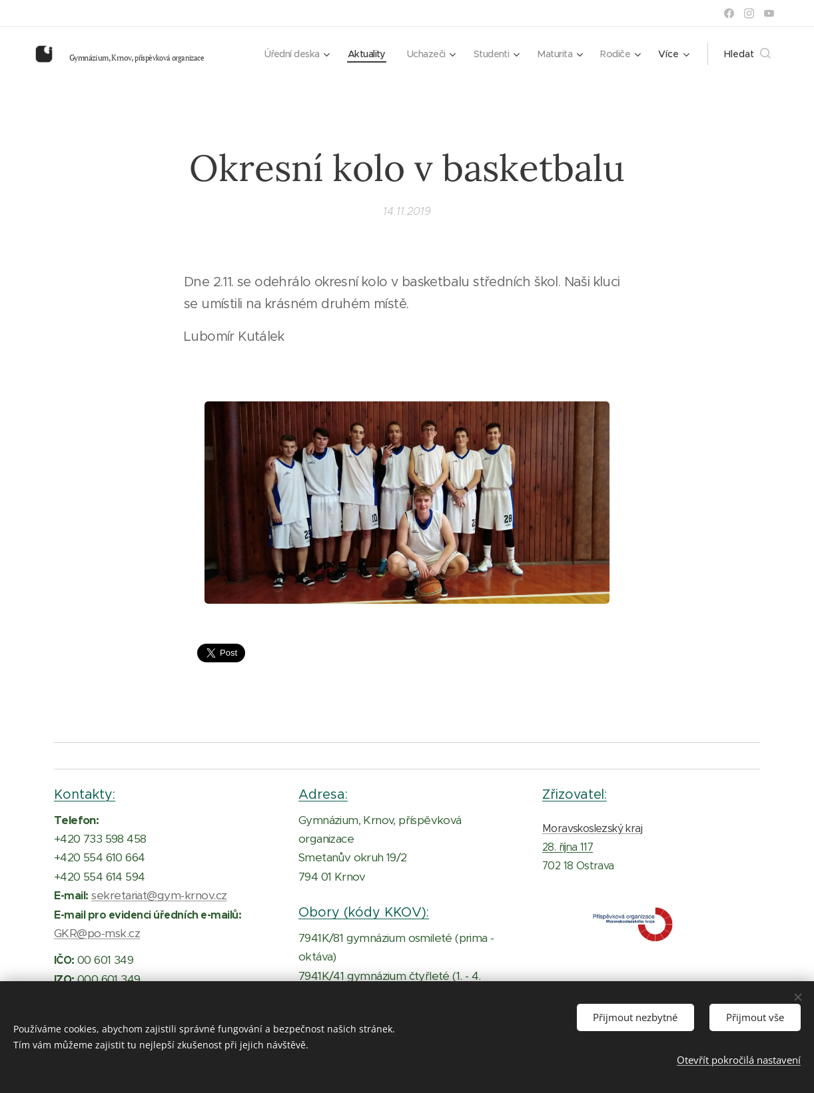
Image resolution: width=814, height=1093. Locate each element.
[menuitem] (283, 54)
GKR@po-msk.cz (97, 933)
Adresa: (323, 794)
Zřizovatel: (574, 794)
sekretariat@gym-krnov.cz (159, 895)
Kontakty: (84, 794)
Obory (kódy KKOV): (363, 912)
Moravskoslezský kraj (592, 828)
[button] (747, 54)
